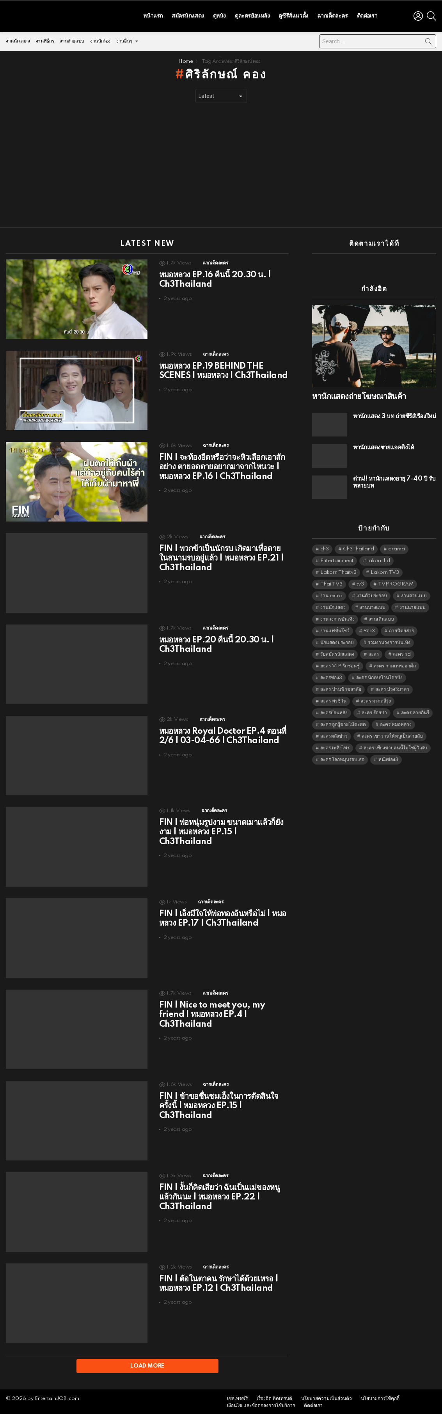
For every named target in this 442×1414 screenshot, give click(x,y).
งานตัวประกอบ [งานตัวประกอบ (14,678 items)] (372, 593)
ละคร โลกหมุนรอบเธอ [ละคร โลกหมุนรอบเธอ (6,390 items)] (342, 757)
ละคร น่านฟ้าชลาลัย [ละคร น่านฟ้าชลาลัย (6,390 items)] (340, 687)
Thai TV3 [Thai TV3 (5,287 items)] (331, 582)
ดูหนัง (219, 15)
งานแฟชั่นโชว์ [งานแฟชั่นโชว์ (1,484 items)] (335, 629)
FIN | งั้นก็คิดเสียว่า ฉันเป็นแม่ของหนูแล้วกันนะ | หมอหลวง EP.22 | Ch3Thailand (219, 1195)
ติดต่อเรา (367, 15)
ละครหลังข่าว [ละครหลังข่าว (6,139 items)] (334, 734)
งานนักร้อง (100, 39)
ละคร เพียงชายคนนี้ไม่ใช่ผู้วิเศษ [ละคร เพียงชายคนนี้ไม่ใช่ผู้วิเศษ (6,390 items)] (395, 746)
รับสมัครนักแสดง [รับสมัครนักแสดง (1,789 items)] (337, 652)
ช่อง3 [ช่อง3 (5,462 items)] (369, 629)
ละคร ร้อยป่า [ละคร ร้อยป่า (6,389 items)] (374, 710)
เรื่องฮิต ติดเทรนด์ (274, 1397)
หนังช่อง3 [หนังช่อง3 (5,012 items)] (388, 757)
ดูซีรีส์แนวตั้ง (293, 15)
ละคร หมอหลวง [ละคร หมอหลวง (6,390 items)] (396, 722)
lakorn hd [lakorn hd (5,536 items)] (378, 558)
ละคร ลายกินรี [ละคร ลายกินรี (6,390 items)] (415, 710)
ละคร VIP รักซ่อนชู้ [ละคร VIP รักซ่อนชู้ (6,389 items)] (340, 664)
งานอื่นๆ (124, 41)
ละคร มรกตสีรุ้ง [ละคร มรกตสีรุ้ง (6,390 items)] (375, 699)
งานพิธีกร (45, 39)
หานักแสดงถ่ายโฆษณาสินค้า (359, 394)
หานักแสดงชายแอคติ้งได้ (383, 445)
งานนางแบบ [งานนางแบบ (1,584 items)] (372, 605)
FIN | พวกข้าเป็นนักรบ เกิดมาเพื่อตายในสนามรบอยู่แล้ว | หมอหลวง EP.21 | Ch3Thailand (221, 556)
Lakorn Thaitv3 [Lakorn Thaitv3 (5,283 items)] (338, 570)
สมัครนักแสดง (188, 15)
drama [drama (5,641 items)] (396, 547)
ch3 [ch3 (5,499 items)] (324, 547)
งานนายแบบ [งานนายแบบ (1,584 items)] (412, 605)
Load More (147, 1364)
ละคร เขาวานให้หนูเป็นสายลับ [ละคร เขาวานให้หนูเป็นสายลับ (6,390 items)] (392, 734)
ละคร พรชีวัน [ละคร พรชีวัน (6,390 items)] (333, 699)
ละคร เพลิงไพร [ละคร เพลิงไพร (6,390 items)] (335, 746)
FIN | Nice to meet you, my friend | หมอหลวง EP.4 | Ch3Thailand (212, 1012)
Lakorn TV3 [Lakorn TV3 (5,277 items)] (385, 570)
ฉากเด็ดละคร (332, 15)
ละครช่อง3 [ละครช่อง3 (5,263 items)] (331, 675)
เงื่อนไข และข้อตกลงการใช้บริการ (261, 1404)
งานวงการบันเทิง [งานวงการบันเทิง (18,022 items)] (337, 617)
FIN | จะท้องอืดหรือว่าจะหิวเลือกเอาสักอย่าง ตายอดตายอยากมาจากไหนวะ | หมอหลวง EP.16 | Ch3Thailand (222, 465)
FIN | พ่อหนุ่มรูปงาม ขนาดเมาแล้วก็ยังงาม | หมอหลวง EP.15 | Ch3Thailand (221, 830)
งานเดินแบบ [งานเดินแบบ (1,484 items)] (381, 617)
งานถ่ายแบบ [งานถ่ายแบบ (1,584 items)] (414, 593)
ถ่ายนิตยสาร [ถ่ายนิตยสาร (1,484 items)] (401, 629)
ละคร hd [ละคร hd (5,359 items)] (402, 652)
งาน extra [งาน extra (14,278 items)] (331, 593)
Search (428, 41)
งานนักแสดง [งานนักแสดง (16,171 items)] (333, 605)
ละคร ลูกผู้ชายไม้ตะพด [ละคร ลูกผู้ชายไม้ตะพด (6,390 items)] (343, 722)
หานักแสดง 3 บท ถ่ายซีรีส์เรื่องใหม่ (394, 414)
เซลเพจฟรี (237, 1397)
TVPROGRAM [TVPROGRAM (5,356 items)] (396, 582)
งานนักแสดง (18, 39)
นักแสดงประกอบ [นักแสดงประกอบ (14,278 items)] (337, 640)
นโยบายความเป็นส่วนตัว (326, 1397)
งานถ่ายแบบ (72, 39)
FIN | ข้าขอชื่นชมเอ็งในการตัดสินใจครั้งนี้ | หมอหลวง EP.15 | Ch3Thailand (219, 1104)
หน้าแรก (152, 15)
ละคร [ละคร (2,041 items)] (373, 652)
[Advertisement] (221, 163)
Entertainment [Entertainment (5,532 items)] (336, 558)
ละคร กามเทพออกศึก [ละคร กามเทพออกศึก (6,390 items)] (395, 664)
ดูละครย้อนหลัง (252, 15)
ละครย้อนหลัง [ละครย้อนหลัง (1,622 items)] (334, 710)
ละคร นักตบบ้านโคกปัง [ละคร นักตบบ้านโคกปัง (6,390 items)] (379, 675)
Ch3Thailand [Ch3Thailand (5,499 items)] (358, 547)
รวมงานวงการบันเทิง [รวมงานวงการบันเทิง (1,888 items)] (389, 640)
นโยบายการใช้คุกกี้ (380, 1397)
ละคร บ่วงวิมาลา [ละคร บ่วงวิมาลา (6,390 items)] (392, 687)
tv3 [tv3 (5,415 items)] (360, 582)
